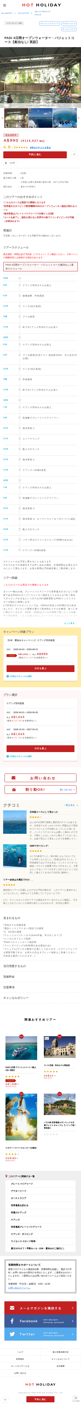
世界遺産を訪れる (19, 1205)
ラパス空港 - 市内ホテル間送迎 (57, 1065)
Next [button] (78, 118)
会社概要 (61, 1366)
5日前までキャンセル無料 (21, 676)
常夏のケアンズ (18, 1212)
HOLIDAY (41, 4)
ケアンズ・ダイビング (22, 1234)
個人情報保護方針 (61, 1352)
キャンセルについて (61, 1359)
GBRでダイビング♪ (39, 846)
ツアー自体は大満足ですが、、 (18, 879)
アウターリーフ (69, 23)
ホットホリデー (7, 13)
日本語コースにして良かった (44, 812)
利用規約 (20, 1359)
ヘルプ (20, 1352)
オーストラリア (23, 13)
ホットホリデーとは (20, 1366)
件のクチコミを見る (40, 147)
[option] (40, 77)
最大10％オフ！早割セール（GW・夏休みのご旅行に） (38, 1248)
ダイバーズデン (28, 186)
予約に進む (35, 154)
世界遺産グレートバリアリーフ (26, 1227)
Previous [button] (2, 118)
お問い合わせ (43, 778)
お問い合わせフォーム (19, 1288)
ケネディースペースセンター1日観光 (21, 1148)
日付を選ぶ (40, 668)
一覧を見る (69, 805)
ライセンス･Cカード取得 (23, 1241)
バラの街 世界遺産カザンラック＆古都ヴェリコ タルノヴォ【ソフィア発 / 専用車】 (59, 1125)
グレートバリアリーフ (42, 11)
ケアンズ (38, 15)
